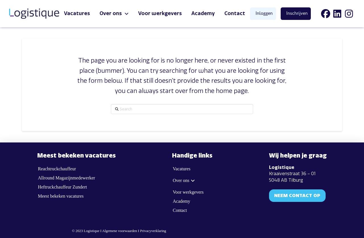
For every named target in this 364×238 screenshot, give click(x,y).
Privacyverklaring (153, 231)
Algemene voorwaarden (119, 231)
